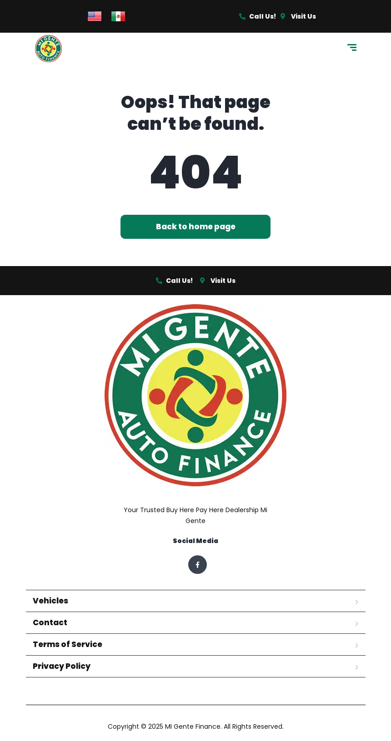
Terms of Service (67, 644)
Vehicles (50, 600)
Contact (50, 622)
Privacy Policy (61, 666)
